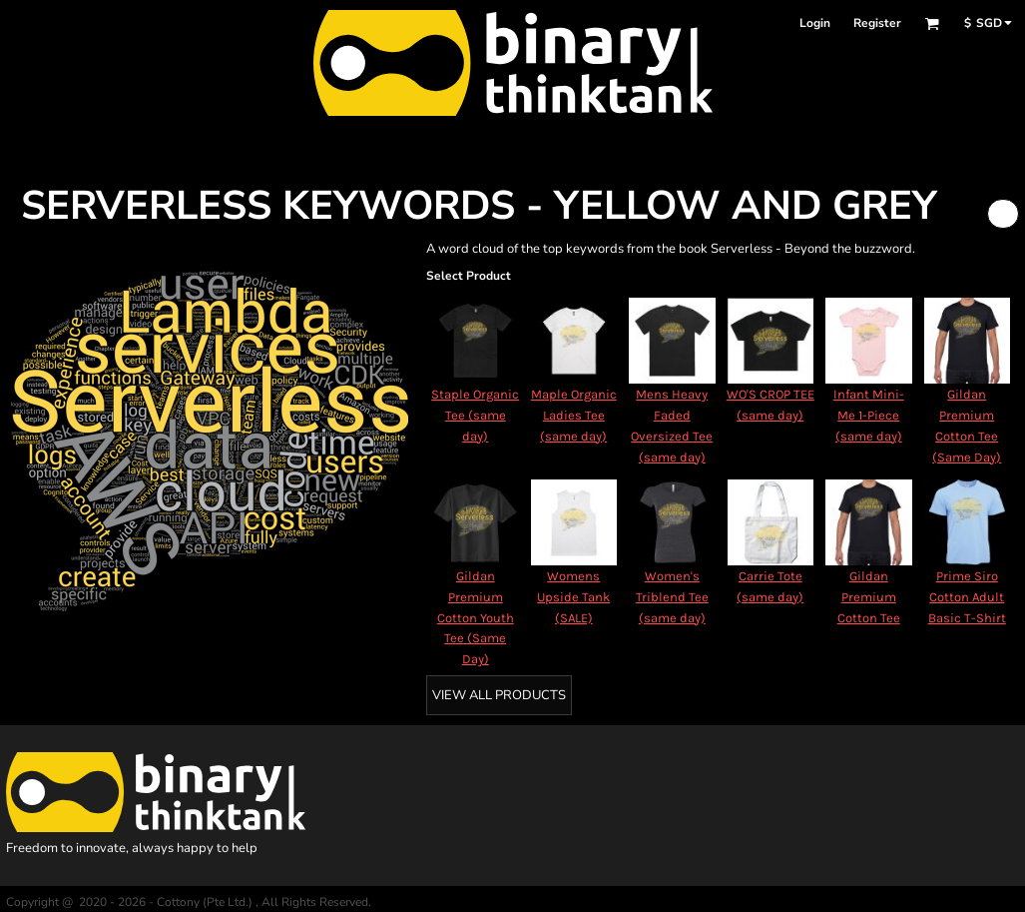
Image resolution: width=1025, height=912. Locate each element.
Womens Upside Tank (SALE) (573, 596)
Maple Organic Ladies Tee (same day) (574, 415)
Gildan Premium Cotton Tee (868, 596)
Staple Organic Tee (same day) (475, 415)
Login (814, 23)
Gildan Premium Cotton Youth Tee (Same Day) (475, 617)
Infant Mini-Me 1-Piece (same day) (868, 415)
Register (877, 23)
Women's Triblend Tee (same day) (672, 596)
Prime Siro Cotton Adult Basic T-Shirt (967, 596)
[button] (931, 23)
